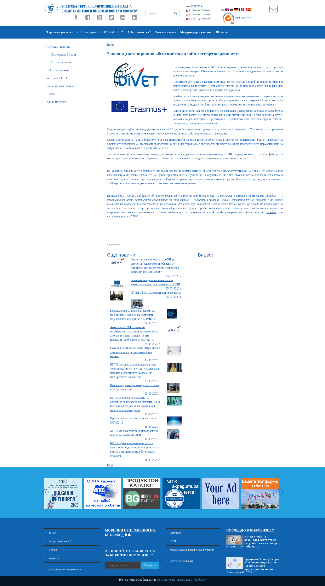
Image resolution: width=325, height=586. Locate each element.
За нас (50, 532)
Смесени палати (165, 32)
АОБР (171, 541)
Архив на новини (62, 62)
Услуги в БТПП (56, 78)
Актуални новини (58, 46)
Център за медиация (179, 560)
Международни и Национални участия (190, 549)
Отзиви (50, 549)
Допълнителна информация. (174, 579)
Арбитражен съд (139, 32)
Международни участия (195, 32)
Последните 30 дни (63, 54)
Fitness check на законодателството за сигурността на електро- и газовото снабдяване (252, 541)
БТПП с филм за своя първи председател (156, 292)
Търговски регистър (59, 32)
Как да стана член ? (57, 541)
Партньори (174, 532)
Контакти (51, 558)
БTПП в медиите (57, 70)
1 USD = (198, 10)
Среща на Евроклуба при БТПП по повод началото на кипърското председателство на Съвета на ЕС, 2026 (252, 565)
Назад (110, 44)
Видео (50, 94)
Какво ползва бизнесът (61, 86)
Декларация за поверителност (63, 569)
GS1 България (86, 32)
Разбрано (200, 579)
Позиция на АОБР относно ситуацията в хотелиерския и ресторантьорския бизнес (135, 352)
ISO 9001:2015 (237, 18)
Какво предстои (56, 101)
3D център (222, 32)
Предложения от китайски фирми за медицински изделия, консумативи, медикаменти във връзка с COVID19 (132, 315)
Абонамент (150, 565)
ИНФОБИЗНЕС (111, 32)
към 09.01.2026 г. (195, 6)
